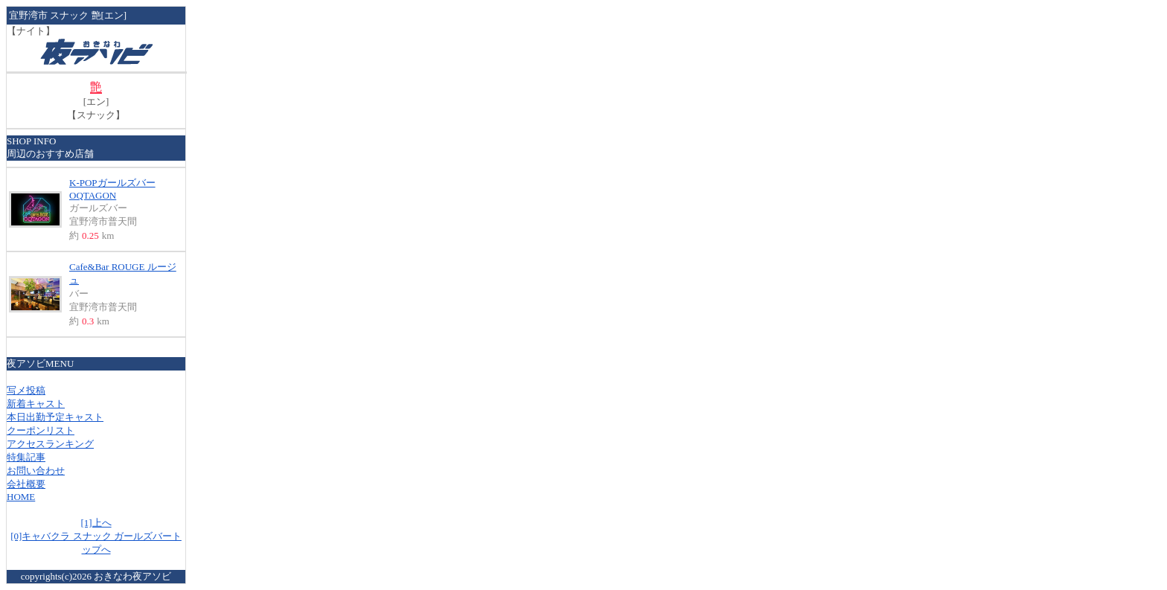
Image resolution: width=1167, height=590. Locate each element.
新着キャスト (36, 403)
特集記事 (26, 457)
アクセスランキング (50, 443)
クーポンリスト (40, 430)
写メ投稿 (26, 390)
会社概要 (26, 484)
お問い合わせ (36, 470)
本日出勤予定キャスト (55, 417)
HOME (21, 496)
